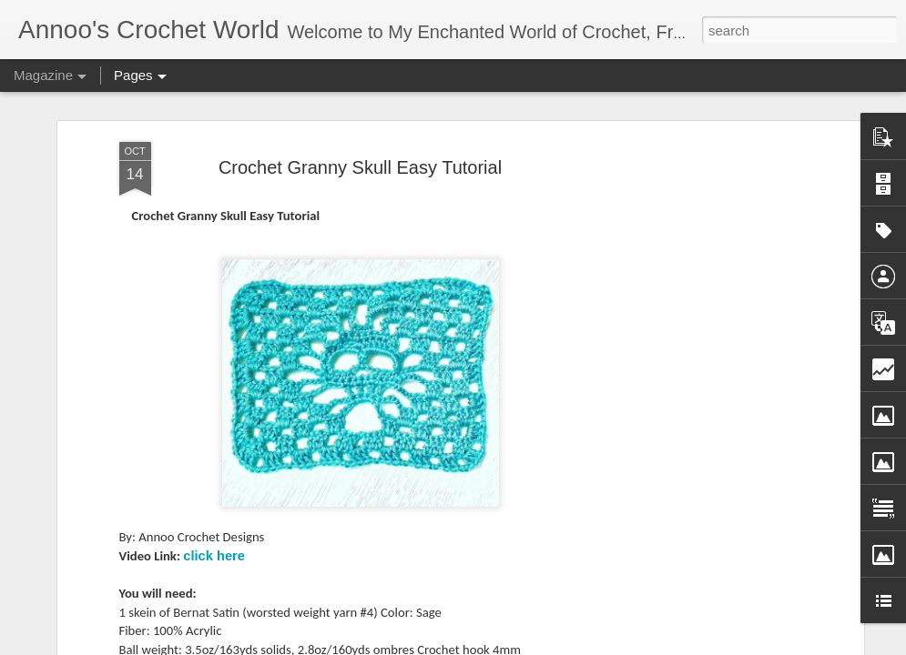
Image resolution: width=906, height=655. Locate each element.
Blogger (584, 645)
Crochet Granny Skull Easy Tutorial (360, 143)
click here (214, 531)
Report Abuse (636, 645)
